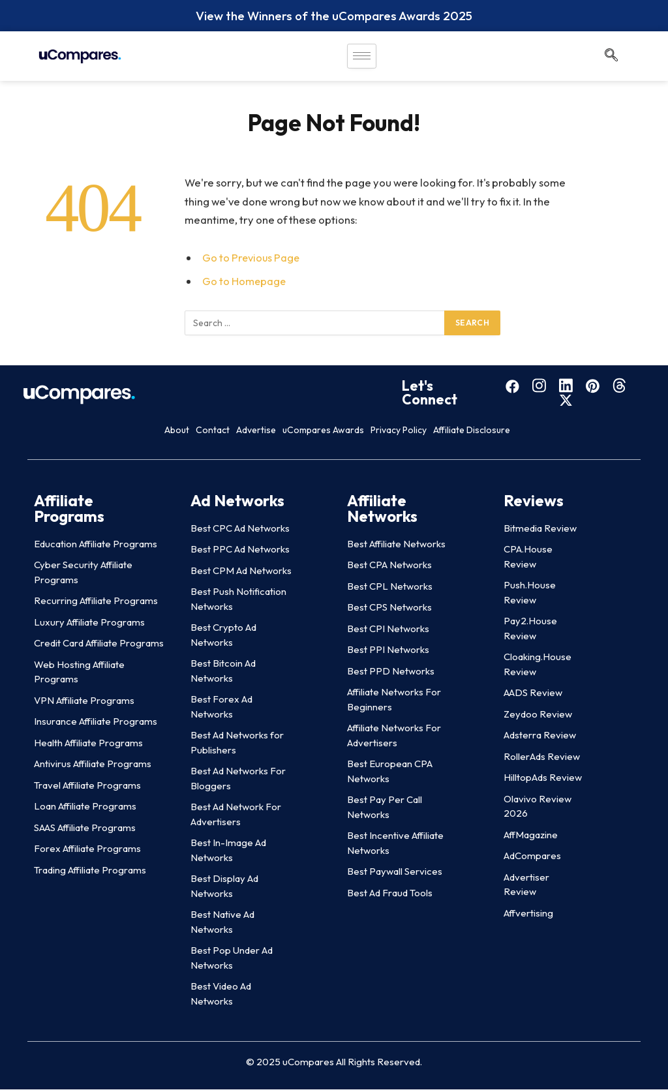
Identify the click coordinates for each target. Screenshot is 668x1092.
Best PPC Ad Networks (240, 551)
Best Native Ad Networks (222, 924)
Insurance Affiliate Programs (95, 724)
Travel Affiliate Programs (87, 787)
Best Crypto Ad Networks (223, 637)
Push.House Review (530, 595)
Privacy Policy (465, 432)
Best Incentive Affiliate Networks (395, 845)
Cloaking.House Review (537, 666)
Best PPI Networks (388, 652)
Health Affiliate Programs (88, 745)
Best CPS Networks (389, 609)
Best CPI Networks (388, 631)
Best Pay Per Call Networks (384, 809)
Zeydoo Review (538, 716)
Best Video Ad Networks (220, 996)
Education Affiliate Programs (95, 546)
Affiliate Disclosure (583, 432)
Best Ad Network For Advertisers (235, 816)
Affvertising (528, 915)
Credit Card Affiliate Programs (99, 645)
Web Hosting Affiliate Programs (79, 674)
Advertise (235, 432)
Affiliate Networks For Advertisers (394, 737)
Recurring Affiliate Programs (96, 603)
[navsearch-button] (611, 57)
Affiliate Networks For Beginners (394, 702)
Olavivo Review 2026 (537, 809)
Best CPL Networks (390, 589)
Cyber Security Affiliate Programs (83, 574)
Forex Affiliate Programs (87, 851)
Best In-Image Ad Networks (228, 852)
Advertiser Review (526, 887)
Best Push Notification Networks (238, 601)
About (84, 432)
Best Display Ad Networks (224, 888)
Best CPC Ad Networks (240, 530)
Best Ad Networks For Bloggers (238, 781)
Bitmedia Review (540, 530)
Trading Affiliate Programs (90, 872)
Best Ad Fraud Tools (390, 895)
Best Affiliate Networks (396, 546)
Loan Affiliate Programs (85, 808)
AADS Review (533, 695)
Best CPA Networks (389, 567)
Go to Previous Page (251, 258)
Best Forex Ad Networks (221, 709)
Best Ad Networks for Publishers (237, 745)
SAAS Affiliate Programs (85, 830)
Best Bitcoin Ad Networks (223, 673)
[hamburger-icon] (361, 57)
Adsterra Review (540, 737)
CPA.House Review (528, 559)
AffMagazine (531, 837)
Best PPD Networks (390, 673)
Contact (155, 432)
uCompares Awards (345, 432)
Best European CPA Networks (390, 773)
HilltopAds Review (543, 780)
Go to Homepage (244, 282)
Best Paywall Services (394, 874)
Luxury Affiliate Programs (89, 624)
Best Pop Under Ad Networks (231, 960)
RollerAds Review (542, 759)
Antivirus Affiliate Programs (92, 766)
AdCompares (532, 858)
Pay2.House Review (530, 631)
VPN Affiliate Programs (84, 703)
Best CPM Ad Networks (241, 573)
